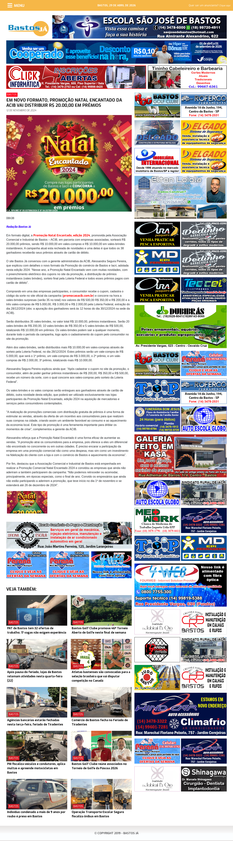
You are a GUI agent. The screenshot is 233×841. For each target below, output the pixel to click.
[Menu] (16, 5)
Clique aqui (224, 5)
